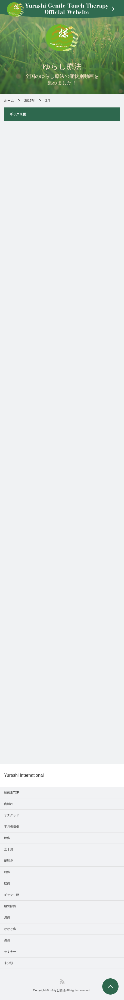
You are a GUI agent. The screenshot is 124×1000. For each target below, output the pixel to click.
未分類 (8, 963)
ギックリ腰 (11, 894)
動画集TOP (11, 792)
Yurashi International (24, 775)
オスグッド (11, 815)
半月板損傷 (11, 826)
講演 (7, 940)
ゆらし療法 (58, 990)
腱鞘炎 (8, 860)
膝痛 (7, 838)
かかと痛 (10, 928)
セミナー (10, 951)
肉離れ (8, 803)
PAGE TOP (110, 986)
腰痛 (7, 883)
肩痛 (7, 917)
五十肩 (8, 849)
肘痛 (7, 872)
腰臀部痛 (10, 906)
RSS (62, 981)
